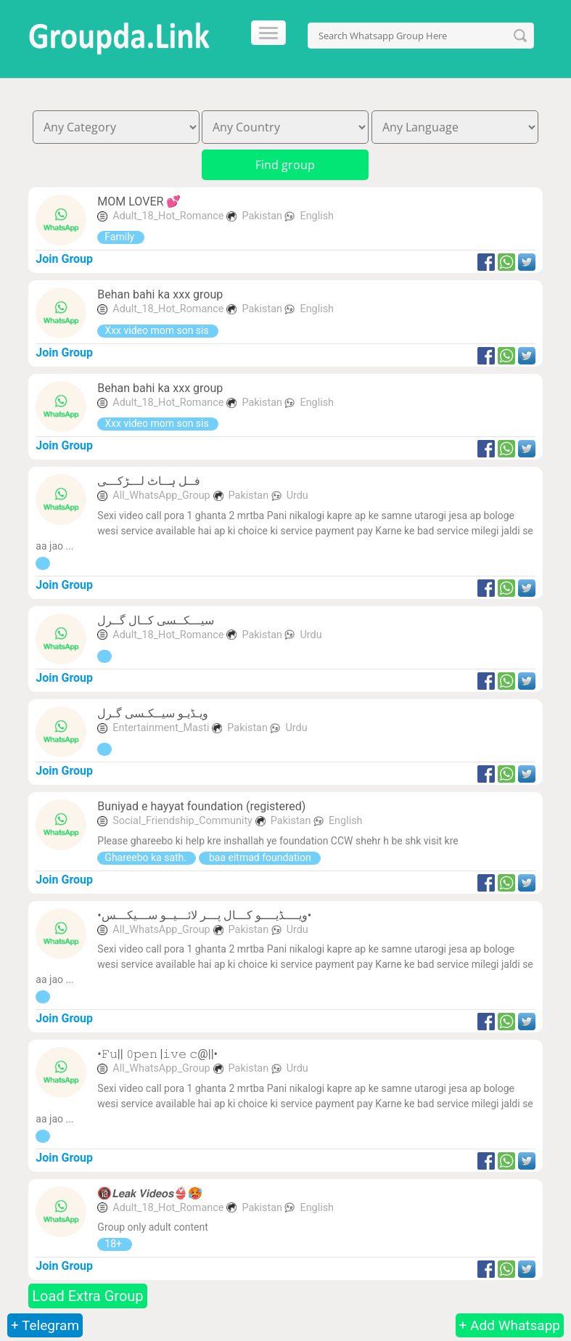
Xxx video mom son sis (157, 330)
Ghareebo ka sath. (146, 857)
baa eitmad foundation (259, 857)
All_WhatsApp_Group (161, 495)
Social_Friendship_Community (182, 821)
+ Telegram (45, 1325)
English (317, 216)
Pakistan (263, 216)
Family (120, 236)
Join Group (64, 259)
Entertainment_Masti (160, 728)
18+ (114, 1244)
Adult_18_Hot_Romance (167, 216)
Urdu (297, 495)
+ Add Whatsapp (509, 1325)
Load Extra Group (87, 1296)
